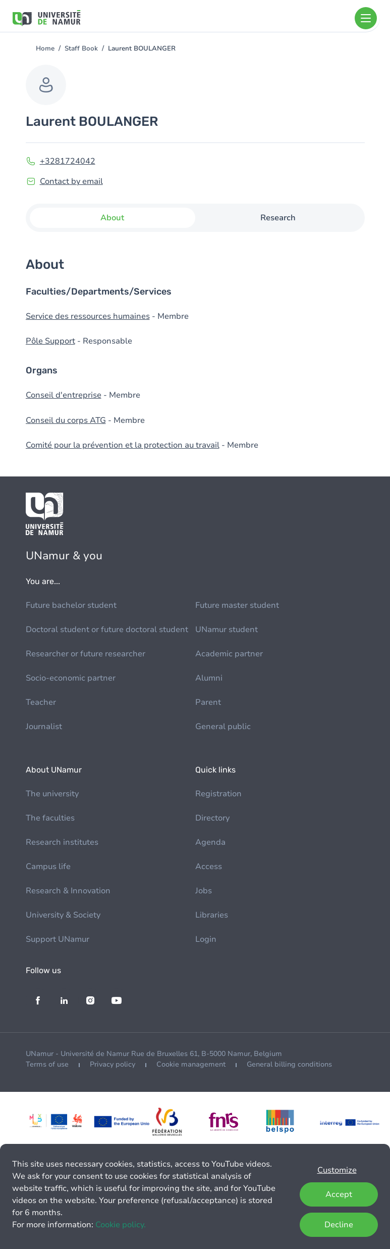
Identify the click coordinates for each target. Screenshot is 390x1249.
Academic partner (229, 653)
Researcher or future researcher (85, 653)
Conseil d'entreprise (63, 395)
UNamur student (226, 629)
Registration (218, 793)
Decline (338, 1224)
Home (45, 48)
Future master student (237, 605)
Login (205, 939)
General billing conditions (289, 1064)
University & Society (63, 915)
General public (223, 726)
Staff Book (81, 48)
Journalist (44, 726)
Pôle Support (50, 341)
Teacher (41, 702)
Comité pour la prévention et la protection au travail (122, 445)
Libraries (211, 915)
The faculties (50, 818)
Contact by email (71, 181)
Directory (212, 818)
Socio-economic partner (71, 678)
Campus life (48, 866)
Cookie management (191, 1064)
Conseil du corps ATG (66, 420)
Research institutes (62, 842)
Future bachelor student (71, 605)
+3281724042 (67, 161)
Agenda (210, 842)
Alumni (208, 678)
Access (208, 866)
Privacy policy (112, 1064)
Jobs (203, 890)
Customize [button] (337, 1170)
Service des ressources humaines (88, 316)
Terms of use (47, 1064)
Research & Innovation (68, 890)
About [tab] (112, 217)
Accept (338, 1194)
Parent (208, 702)
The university (52, 793)
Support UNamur (57, 939)
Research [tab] (278, 217)
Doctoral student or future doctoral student (107, 629)
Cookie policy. (120, 1224)
